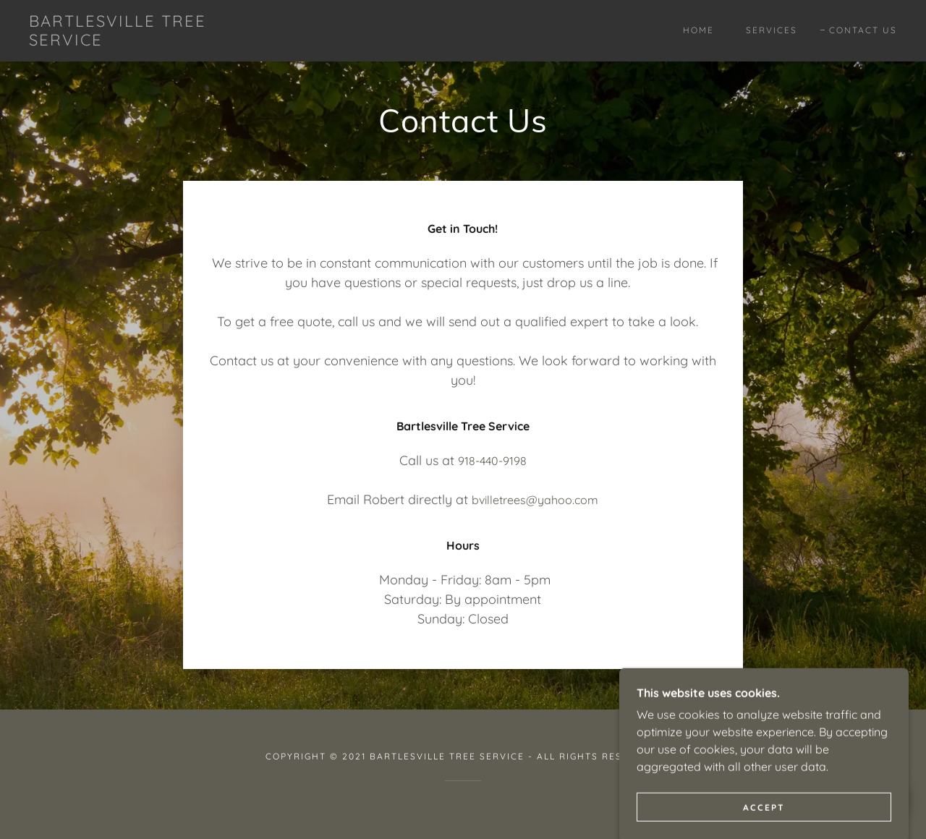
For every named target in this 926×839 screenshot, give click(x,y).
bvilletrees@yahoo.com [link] (535, 500)
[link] (147, 41)
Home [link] (698, 30)
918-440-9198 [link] (492, 460)
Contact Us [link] (863, 30)
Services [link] (771, 30)
